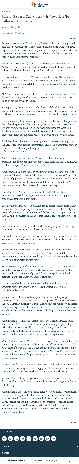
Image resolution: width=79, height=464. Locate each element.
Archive (6, 11)
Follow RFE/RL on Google (46, 461)
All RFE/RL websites (17, 461)
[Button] (74, 38)
